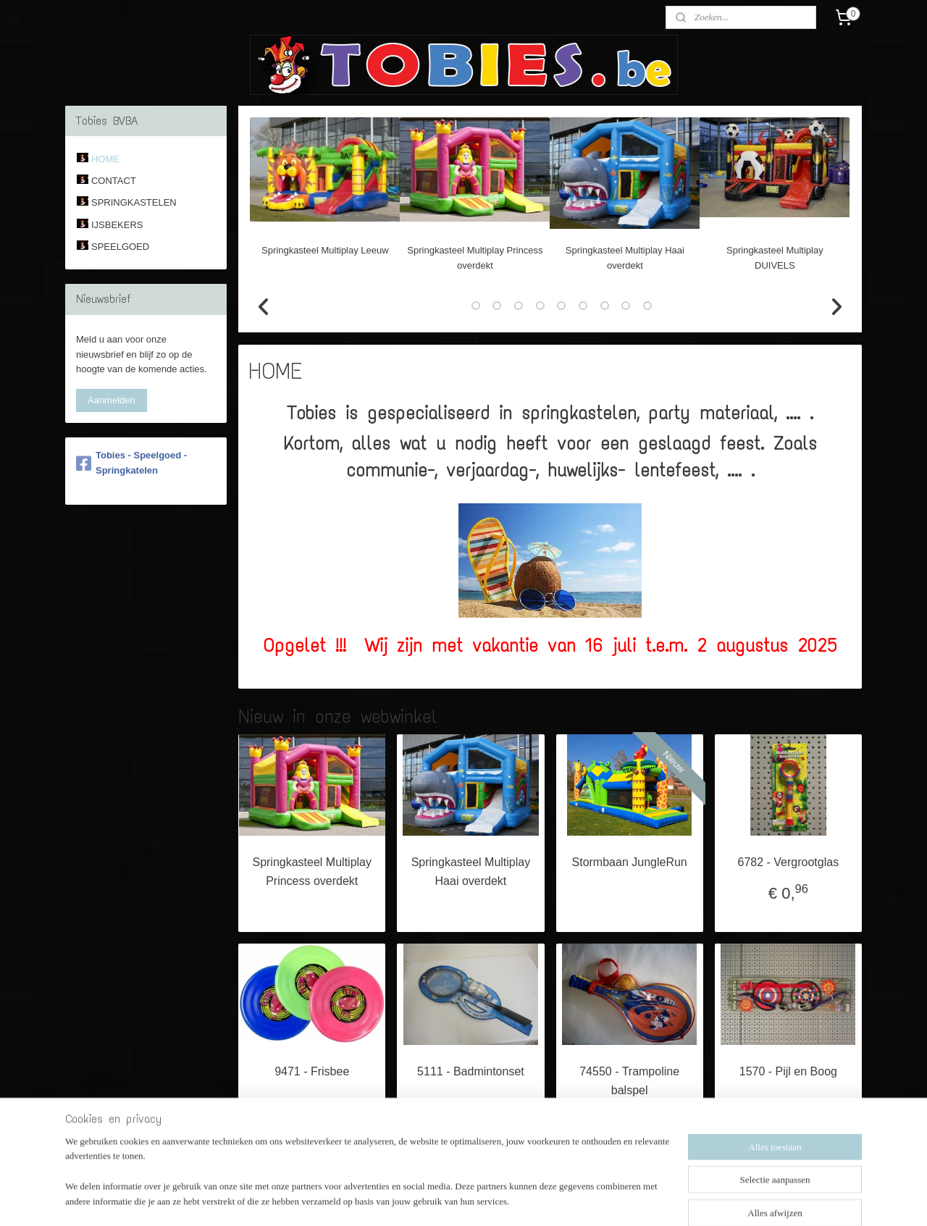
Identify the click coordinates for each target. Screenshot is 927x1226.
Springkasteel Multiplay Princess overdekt (312, 871)
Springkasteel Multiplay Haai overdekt (471, 871)
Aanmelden (111, 400)
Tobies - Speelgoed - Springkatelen (131, 463)
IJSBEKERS (117, 224)
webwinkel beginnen (491, 1199)
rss (443, 1199)
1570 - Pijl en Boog (788, 1071)
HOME (105, 159)
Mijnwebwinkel (603, 1199)
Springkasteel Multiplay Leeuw (325, 250)
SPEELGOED (120, 246)
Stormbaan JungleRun (629, 862)
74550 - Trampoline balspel (629, 1080)
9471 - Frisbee (311, 1071)
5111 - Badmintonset (470, 1071)
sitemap (417, 1199)
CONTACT (113, 180)
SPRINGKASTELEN (134, 202)
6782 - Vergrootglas (788, 862)
